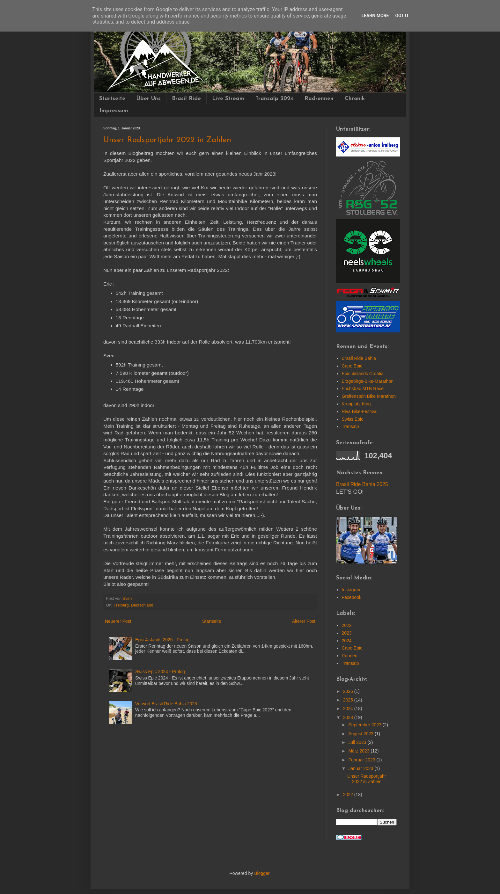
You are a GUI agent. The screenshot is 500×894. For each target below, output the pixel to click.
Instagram (352, 589)
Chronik (355, 98)
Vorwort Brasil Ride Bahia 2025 (166, 703)
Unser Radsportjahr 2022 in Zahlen (366, 779)
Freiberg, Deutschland (133, 605)
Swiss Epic (353, 419)
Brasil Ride (186, 98)
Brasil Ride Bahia (359, 358)
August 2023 (361, 733)
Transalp (350, 426)
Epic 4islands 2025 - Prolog (162, 639)
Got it (402, 15)
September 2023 (365, 724)
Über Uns (148, 98)
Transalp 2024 (274, 98)
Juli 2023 (357, 742)
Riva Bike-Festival (360, 411)
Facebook (351, 597)
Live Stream (228, 98)
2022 (347, 625)
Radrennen (319, 98)
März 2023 (359, 750)
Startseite (112, 98)
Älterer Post (303, 621)
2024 (347, 640)
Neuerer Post (118, 621)
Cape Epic (352, 365)
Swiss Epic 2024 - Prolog (160, 671)
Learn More (375, 15)
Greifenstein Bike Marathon (369, 396)
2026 (348, 691)
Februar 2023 (362, 759)
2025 (348, 699)
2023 (347, 633)
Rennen (349, 655)
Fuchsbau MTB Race (363, 388)
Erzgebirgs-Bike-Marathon (368, 381)
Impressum (113, 110)
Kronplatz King (356, 403)
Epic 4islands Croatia (363, 373)
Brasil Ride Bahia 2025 (362, 484)
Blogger (261, 873)
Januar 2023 (361, 768)
